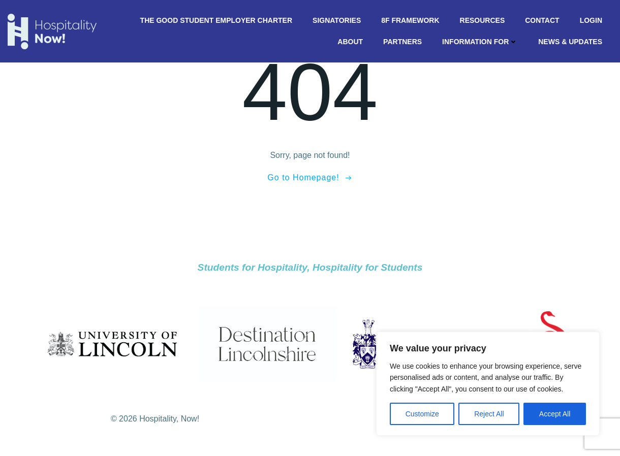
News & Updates (570, 42)
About (350, 42)
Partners (402, 42)
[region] (488, 384)
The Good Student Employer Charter (216, 20)
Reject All (489, 414)
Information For (480, 42)
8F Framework (410, 20)
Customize (422, 414)
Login (591, 20)
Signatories (337, 20)
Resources (482, 20)
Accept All (554, 414)
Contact (542, 20)
